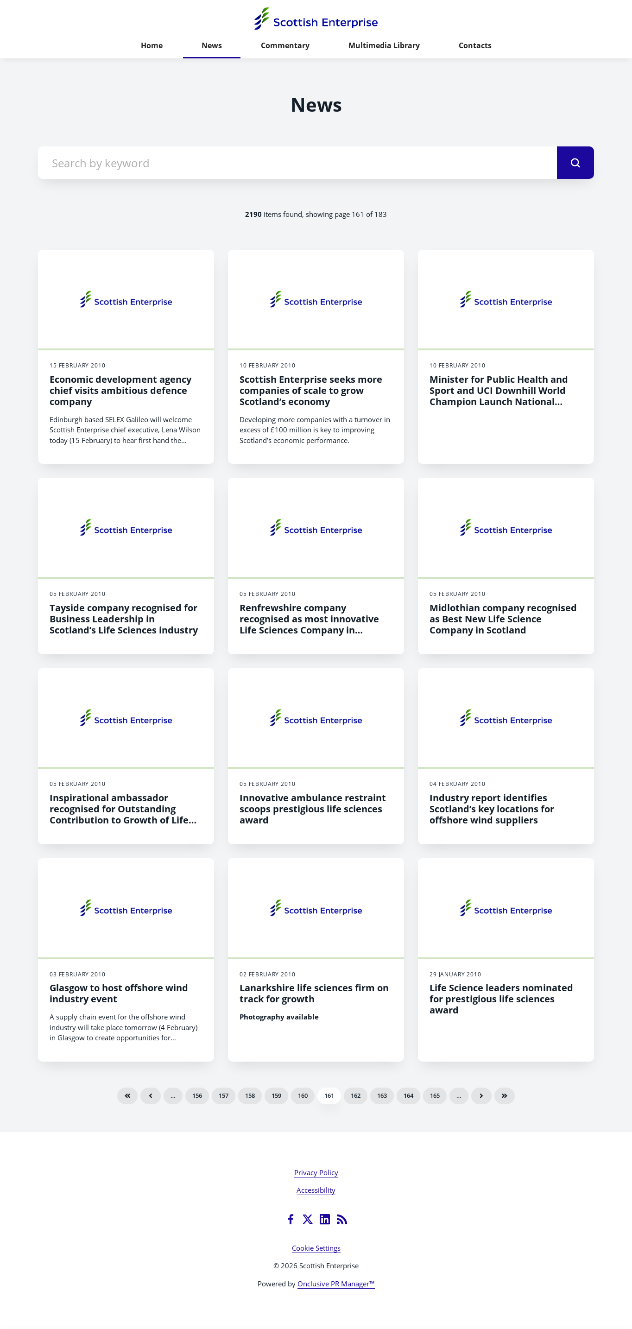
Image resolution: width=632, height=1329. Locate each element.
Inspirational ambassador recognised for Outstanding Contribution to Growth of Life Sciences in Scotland (119, 814)
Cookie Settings (316, 1248)
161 (329, 1095)
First (127, 1096)
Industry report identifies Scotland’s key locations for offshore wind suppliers (492, 808)
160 (303, 1095)
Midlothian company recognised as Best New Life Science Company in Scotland (503, 618)
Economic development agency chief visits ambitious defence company (120, 390)
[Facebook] (290, 1219)
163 (382, 1095)
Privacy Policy (316, 1172)
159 (276, 1095)
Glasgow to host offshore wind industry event (119, 993)
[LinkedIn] (325, 1219)
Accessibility (316, 1190)
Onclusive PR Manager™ (336, 1283)
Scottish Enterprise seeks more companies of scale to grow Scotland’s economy (311, 390)
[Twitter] (308, 1219)
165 (435, 1095)
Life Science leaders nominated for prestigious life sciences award (501, 998)
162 (355, 1095)
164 (408, 1095)
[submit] (575, 162)
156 (197, 1095)
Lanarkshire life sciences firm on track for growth (314, 993)
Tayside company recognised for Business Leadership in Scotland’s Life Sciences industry (124, 618)
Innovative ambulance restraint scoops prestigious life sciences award (313, 808)
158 (250, 1095)
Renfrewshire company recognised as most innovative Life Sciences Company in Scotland (309, 624)
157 (223, 1095)
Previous (150, 1096)
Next (481, 1096)
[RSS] (342, 1219)
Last (504, 1096)
